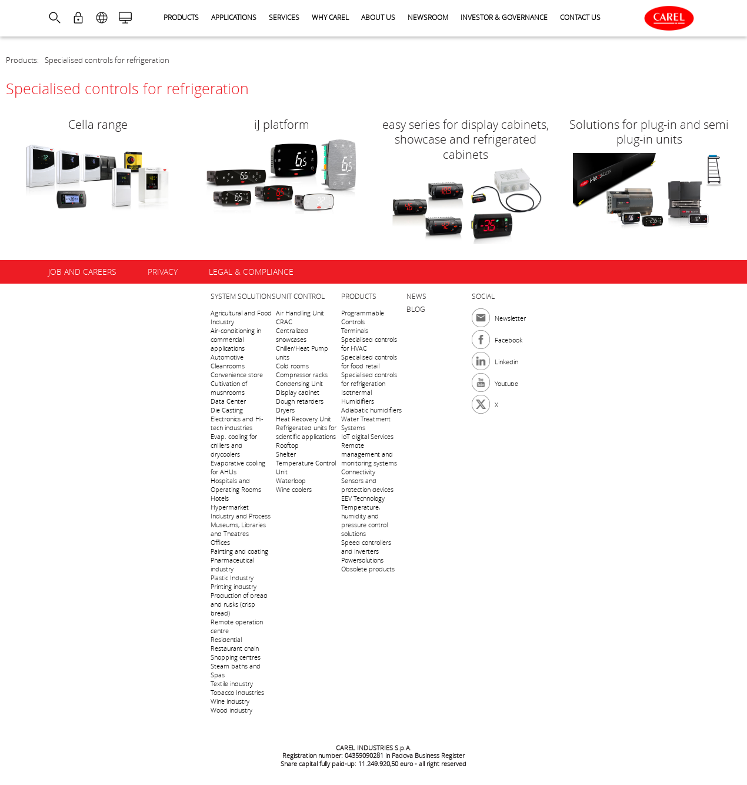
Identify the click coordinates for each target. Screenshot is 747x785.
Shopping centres (236, 657)
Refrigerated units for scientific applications (306, 432)
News (416, 296)
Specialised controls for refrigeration (107, 60)
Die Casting (227, 409)
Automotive (227, 356)
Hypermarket (230, 507)
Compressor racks (302, 374)
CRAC (284, 321)
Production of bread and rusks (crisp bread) (239, 604)
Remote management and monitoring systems (369, 454)
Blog (415, 309)
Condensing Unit (299, 383)
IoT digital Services (367, 436)
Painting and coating (239, 551)
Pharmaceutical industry (232, 564)
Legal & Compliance (251, 271)
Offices (220, 542)
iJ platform (281, 124)
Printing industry (233, 586)
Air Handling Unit (300, 312)
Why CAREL (330, 17)
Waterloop (291, 480)
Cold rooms (292, 365)
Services (284, 17)
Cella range (98, 124)
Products (181, 17)
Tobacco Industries (237, 692)
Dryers (285, 409)
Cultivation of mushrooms (229, 388)
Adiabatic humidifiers (371, 409)
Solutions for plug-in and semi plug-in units (649, 132)
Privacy (163, 271)
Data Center (228, 401)
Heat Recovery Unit (303, 418)
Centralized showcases (292, 335)
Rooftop (287, 445)
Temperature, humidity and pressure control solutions (364, 520)
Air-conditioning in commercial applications (236, 339)
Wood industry (231, 710)
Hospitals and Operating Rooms (236, 485)
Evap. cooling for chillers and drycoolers (234, 445)
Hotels (220, 498)
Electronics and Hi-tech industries (237, 423)
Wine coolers (294, 489)
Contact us (580, 17)
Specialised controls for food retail (369, 361)
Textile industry (232, 683)
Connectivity (358, 471)
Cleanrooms (228, 365)
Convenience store (237, 374)
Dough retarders (300, 401)
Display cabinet (297, 392)
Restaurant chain (235, 648)
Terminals (354, 330)
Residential (226, 639)
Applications (233, 17)
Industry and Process (241, 515)
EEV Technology (363, 498)
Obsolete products (368, 568)
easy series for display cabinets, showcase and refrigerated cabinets (465, 139)
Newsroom (428, 17)
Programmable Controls (362, 317)
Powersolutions (362, 560)
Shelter (286, 454)
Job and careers (82, 271)
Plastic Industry (232, 577)
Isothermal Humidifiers (357, 396)
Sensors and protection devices (367, 485)
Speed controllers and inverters (366, 547)
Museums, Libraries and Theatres (238, 529)
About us (378, 17)
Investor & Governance (504, 17)
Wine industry (230, 701)
